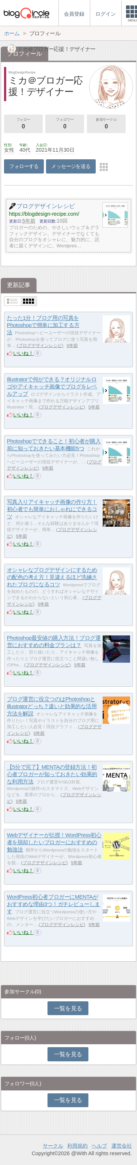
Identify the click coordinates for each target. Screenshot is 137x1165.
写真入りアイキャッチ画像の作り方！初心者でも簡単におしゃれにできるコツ (52, 509)
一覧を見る (68, 1008)
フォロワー (64, 124)
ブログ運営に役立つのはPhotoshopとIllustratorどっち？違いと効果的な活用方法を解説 (52, 706)
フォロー (23, 124)
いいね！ (23, 353)
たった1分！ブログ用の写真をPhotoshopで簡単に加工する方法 (43, 325)
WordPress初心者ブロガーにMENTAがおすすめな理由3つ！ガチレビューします (53, 904)
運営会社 (121, 1146)
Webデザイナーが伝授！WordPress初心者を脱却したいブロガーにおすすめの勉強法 (54, 842)
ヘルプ (99, 1146)
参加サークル (106, 124)
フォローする (24, 166)
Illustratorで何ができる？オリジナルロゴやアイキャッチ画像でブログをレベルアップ (52, 386)
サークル (53, 1146)
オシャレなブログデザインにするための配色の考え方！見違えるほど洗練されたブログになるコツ (52, 577)
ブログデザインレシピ (40, 345)
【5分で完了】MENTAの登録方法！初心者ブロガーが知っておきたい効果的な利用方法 (52, 774)
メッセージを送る (70, 166)
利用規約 (77, 1146)
